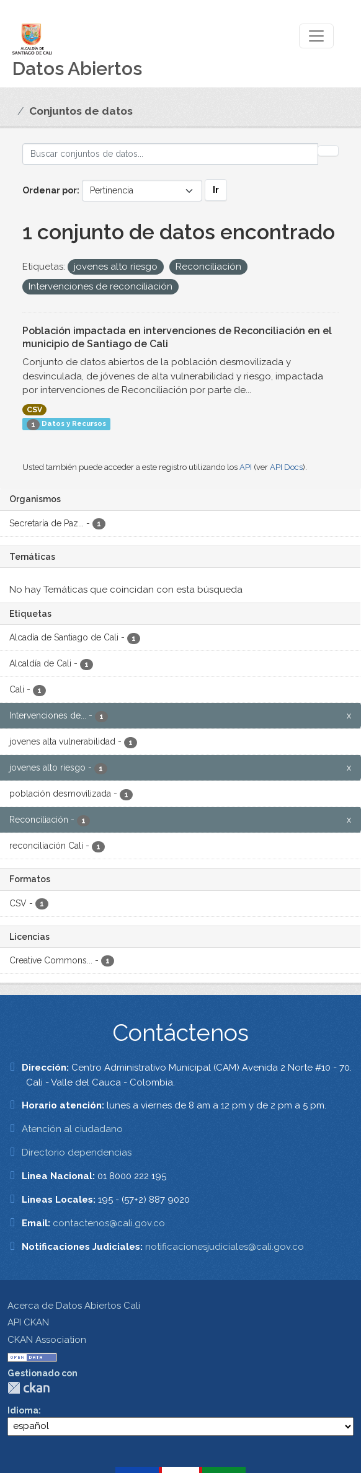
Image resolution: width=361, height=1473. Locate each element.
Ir (216, 190)
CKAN (28, 1387)
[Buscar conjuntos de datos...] (170, 154)
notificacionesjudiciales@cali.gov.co (224, 1246)
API (245, 467)
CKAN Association (46, 1339)
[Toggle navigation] (316, 36)
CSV (34, 409)
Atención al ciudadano (72, 1129)
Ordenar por (49, 190)
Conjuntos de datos (81, 111)
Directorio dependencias (76, 1152)
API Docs (286, 467)
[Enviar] (328, 150)
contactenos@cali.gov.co (109, 1223)
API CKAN (28, 1322)
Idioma (22, 1410)
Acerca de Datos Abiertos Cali (73, 1305)
